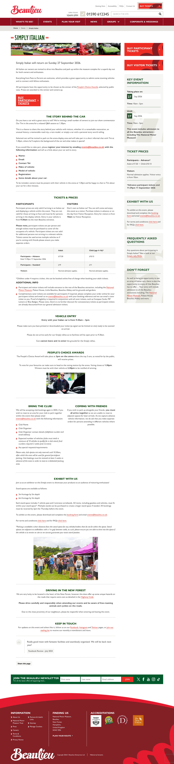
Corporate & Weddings (144, 21)
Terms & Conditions (17, 734)
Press (15, 726)
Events (47, 21)
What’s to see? (24, 21)
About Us (16, 717)
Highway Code (87, 596)
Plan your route (62, 735)
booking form (72, 514)
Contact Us (130, 6)
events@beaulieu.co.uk (92, 146)
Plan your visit (71, 21)
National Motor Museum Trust (18, 721)
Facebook (74, 627)
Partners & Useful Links (36, 718)
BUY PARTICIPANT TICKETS (27, 100)
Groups (113, 21)
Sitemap (33, 723)
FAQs (121, 6)
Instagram (83, 627)
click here (42, 520)
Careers (16, 730)
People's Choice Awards (87, 86)
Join (127, 679)
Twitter (95, 627)
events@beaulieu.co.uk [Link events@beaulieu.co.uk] (58, 296)
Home (15, 28)
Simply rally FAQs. (134, 255)
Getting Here (100, 6)
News (93, 21)
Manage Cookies (36, 726)
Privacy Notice (18, 739)
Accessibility (112, 6)
